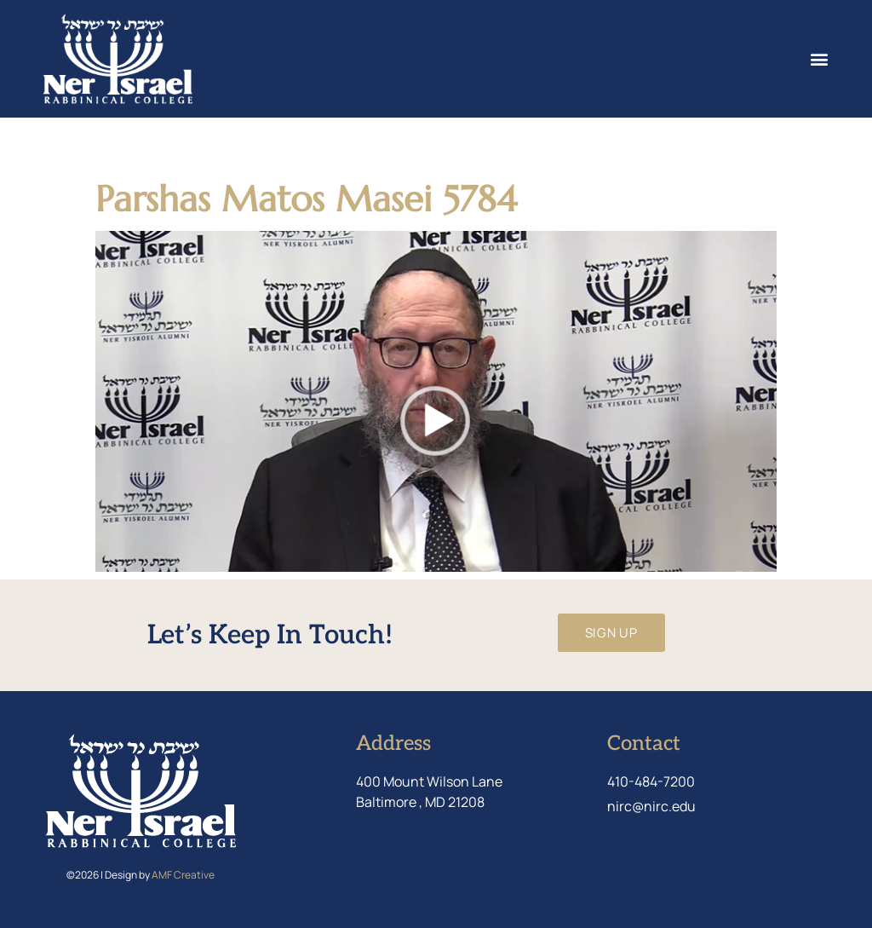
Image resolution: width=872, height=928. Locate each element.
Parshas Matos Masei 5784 (306, 199)
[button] (819, 58)
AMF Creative (183, 874)
